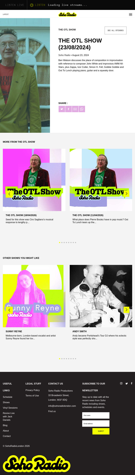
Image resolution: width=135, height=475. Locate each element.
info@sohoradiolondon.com (62, 406)
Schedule (7, 397)
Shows (6, 402)
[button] (126, 194)
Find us (52, 411)
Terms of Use (32, 395)
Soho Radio (64, 55)
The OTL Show (67, 29)
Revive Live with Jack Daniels (9, 416)
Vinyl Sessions (10, 408)
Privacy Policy (33, 390)
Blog (5, 425)
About (6, 431)
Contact (7, 436)
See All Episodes (116, 30)
